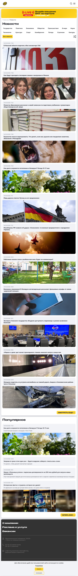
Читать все (67, 515)
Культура (19, 32)
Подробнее (39, 566)
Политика (19, 28)
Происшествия (53, 28)
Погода (50, 32)
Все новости (7, 36)
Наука (72, 28)
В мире (64, 28)
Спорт (28, 32)
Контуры (72, 32)
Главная (5, 20)
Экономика (30, 28)
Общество (40, 28)
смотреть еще (65, 412)
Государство (7, 28)
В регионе (60, 32)
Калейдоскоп (39, 32)
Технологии (7, 32)
